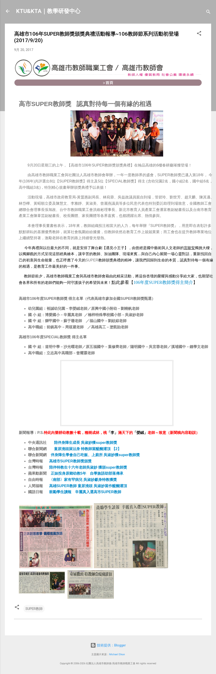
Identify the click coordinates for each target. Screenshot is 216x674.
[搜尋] (208, 13)
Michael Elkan (117, 654)
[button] (199, 34)
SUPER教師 (34, 609)
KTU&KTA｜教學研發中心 (48, 11)
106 (163, 282)
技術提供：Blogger (108, 645)
